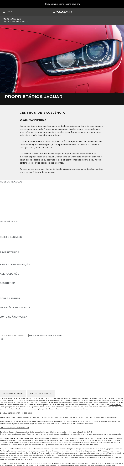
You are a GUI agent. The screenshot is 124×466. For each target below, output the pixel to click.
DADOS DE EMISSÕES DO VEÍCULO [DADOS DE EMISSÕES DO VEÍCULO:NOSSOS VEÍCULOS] (20, 215)
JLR (2, 277)
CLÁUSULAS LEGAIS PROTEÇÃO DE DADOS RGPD (28, 358)
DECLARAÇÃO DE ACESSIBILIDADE (19, 364)
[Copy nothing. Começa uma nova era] (62, 4)
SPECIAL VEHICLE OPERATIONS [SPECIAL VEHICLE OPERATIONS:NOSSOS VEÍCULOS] (18, 212)
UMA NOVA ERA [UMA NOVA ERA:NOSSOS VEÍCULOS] (8, 218)
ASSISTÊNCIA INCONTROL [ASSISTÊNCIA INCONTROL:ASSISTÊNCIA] (14, 295)
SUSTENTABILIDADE (11, 280)
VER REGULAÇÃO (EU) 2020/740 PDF (14, 428)
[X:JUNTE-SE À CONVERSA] (2, 332)
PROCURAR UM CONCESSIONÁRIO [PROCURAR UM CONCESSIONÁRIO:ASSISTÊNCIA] (19, 292)
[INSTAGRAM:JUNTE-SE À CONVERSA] (8, 320)
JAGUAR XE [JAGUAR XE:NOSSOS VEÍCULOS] (6, 197)
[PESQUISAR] (2, 339)
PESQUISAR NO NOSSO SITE (45, 335)
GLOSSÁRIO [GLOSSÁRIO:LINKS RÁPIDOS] (7, 231)
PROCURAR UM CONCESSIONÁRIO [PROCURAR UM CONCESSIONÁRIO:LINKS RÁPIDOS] (19, 227)
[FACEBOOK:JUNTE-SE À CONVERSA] (7, 329)
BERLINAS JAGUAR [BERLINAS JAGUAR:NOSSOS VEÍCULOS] (10, 203)
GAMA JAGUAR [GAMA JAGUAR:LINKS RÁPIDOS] (8, 224)
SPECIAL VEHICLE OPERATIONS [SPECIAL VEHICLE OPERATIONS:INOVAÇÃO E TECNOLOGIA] (18, 313)
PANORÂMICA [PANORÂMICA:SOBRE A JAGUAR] (7, 301)
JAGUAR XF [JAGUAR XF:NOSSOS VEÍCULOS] (6, 200)
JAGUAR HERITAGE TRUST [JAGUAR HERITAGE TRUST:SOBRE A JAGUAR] (15, 304)
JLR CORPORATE (9, 361)
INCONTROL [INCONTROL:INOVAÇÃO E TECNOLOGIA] (7, 310)
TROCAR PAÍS (8, 342)
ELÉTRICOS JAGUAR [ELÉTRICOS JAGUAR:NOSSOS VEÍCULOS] (11, 209)
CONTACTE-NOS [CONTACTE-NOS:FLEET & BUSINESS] (9, 249)
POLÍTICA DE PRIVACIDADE (15, 351)
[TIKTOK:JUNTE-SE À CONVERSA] (5, 323)
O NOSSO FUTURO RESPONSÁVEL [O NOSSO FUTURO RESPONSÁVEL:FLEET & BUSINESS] (19, 246)
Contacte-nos (21, 409)
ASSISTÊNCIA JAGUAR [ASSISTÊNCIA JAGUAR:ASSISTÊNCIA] (12, 286)
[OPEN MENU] (7, 12)
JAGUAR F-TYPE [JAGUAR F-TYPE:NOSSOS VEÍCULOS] (9, 194)
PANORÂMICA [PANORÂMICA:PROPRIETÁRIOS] (7, 255)
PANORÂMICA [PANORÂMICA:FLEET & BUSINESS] (7, 240)
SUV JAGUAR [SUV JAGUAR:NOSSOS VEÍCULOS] (7, 206)
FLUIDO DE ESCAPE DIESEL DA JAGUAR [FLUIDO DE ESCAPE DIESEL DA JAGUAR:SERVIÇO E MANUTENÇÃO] (22, 270)
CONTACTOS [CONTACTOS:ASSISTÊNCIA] (7, 289)
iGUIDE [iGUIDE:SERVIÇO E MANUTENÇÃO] (4, 267)
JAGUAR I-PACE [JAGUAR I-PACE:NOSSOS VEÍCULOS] (9, 191)
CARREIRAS (6, 345)
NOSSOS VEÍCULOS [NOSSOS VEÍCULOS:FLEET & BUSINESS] (11, 243)
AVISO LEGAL (7, 348)
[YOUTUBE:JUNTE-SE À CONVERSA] (7, 326)
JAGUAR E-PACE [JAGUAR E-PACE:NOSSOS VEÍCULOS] (9, 188)
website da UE (115, 405)
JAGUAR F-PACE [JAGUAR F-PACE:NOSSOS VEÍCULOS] (9, 184)
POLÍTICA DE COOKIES (13, 355)
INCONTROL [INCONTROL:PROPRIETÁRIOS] (7, 258)
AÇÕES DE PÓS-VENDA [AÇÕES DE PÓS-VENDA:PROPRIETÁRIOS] (13, 261)
